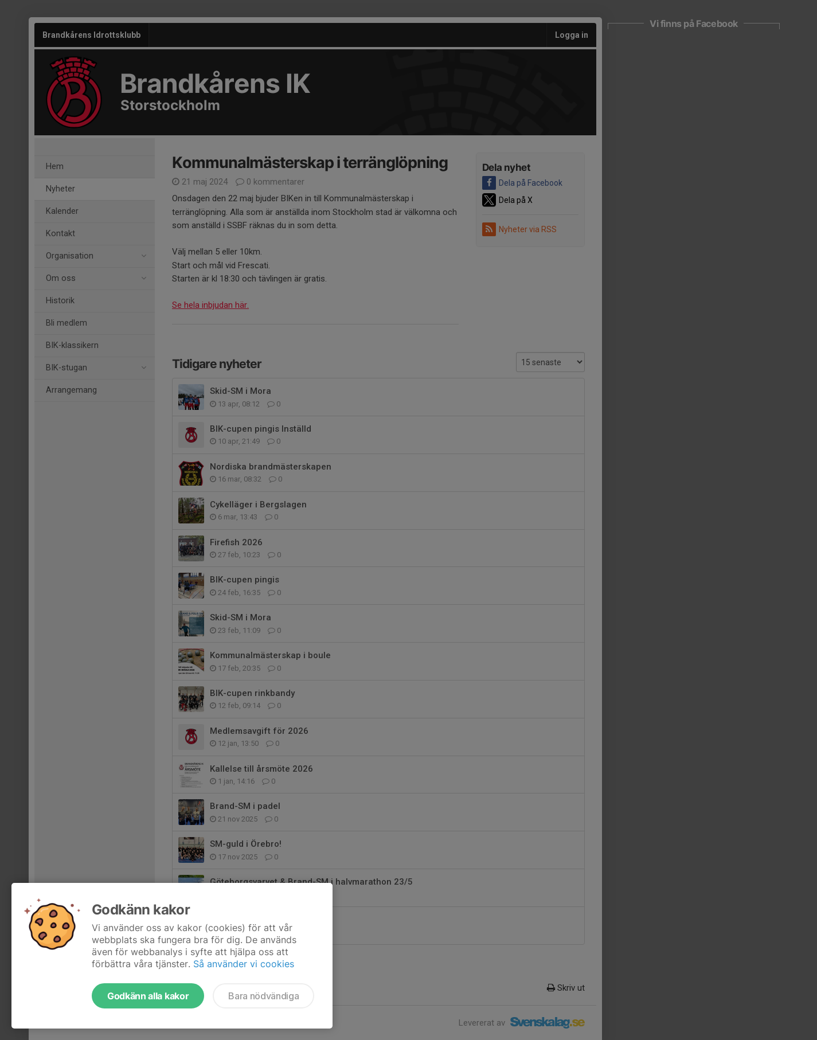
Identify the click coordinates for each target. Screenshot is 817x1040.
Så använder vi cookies (243, 963)
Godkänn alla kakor (148, 996)
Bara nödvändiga (263, 996)
